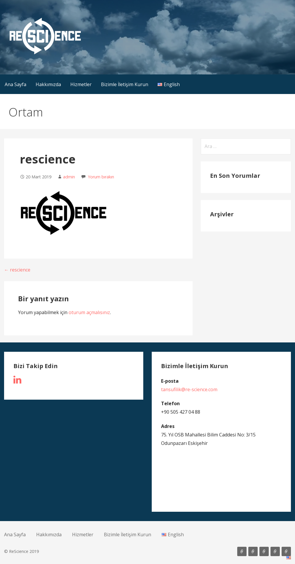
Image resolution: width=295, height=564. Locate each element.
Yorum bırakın (101, 177)
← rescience (17, 270)
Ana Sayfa (15, 84)
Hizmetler (81, 84)
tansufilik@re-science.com (189, 389)
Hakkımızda (48, 84)
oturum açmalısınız (89, 312)
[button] (45, 36)
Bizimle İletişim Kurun (124, 84)
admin (69, 177)
